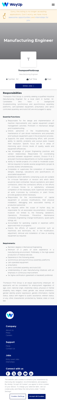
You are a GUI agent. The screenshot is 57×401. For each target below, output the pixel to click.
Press (8, 333)
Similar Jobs (28, 86)
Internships (10, 362)
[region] (28, 388)
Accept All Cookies (36, 396)
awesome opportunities (20, 17)
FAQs (8, 346)
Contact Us (10, 349)
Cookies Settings (17, 396)
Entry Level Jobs (12, 359)
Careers (9, 335)
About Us (10, 330)
